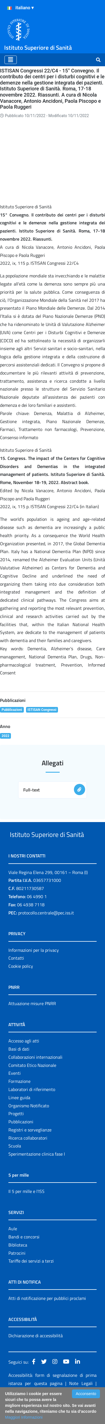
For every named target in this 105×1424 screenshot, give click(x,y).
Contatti (16, 979)
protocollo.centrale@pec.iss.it (46, 933)
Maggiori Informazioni (24, 1417)
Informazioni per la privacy (33, 971)
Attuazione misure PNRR (32, 1024)
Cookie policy (20, 987)
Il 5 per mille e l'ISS (26, 1212)
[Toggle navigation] (10, 60)
